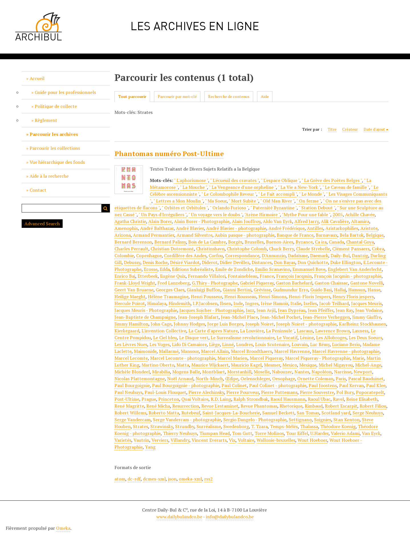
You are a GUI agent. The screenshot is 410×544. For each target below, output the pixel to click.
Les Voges (159, 344)
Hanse (374, 290)
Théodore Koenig (338, 426)
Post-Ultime (126, 399)
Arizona (122, 235)
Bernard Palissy (170, 242)
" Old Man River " (277, 201)
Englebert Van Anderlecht (355, 269)
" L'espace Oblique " (280, 180)
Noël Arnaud (180, 378)
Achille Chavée (360, 214)
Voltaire (246, 440)
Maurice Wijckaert (210, 365)
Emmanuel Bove (308, 269)
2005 (338, 214)
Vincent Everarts (209, 440)
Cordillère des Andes (185, 255)
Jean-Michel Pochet (280, 317)
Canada (336, 242)
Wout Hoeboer (312, 440)
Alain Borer (160, 221)
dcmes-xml (154, 479)
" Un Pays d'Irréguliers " (162, 214)
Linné (228, 344)
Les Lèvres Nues (130, 344)
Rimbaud (314, 406)
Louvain (300, 344)
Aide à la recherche (49, 176)
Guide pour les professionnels (65, 92)
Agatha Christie (130, 221)
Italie (295, 303)
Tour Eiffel (297, 433)
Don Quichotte (313, 262)
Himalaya (156, 303)
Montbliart (213, 372)
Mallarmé (169, 351)
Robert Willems (130, 413)
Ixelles (310, 303)
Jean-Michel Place (239, 317)
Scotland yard (335, 413)
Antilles (315, 228)
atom (119, 479)
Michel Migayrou (336, 365)
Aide (265, 96)
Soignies (322, 419)
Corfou (216, 255)
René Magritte (129, 406)
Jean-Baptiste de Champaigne (145, 317)
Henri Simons (272, 296)
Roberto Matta (164, 413)
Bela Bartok (352, 235)
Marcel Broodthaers (251, 351)
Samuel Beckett (278, 413)
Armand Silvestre (194, 235)
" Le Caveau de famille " (345, 187)
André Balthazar (157, 228)
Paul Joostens (323, 385)
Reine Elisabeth (362, 399)
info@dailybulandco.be (230, 517)
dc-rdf (134, 479)
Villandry (180, 440)
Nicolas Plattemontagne (139, 378)
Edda (165, 269)
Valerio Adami (345, 433)
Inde (238, 303)
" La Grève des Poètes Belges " (332, 180)
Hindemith (179, 303)
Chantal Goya (360, 242)
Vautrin (141, 440)
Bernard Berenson (133, 242)
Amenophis (126, 228)
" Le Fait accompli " (277, 194)
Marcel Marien (232, 358)
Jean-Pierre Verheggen (326, 317)
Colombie (124, 255)
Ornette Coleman (315, 378)
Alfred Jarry (306, 221)
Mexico (289, 365)
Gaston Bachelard (294, 283)
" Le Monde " (311, 194)
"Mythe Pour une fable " (306, 214)
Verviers (159, 440)
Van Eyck (371, 433)
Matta (183, 365)
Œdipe (231, 378)
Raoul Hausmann (288, 399)
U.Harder (319, 433)
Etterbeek (148, 276)
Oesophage (283, 378)
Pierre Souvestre (317, 392)
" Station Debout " (317, 207)
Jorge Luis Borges (225, 324)
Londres (244, 344)
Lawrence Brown (332, 331)
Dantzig (360, 255)
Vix (232, 440)
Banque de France (295, 235)
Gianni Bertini (237, 290)
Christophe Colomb (247, 249)
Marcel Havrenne (292, 351)
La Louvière (252, 331)
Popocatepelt (370, 392)
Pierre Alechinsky (206, 392)
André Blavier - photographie (236, 228)
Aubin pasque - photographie (244, 235)
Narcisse (342, 372)
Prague (149, 399)
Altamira (360, 221)
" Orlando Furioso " (229, 207)
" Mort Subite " (243, 201)
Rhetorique (291, 406)
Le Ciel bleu (165, 337)
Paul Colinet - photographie (277, 385)
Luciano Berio (346, 344)
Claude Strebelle (313, 249)
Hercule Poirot (129, 303)
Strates (140, 426)
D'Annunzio (274, 255)
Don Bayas (284, 262)
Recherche (105, 208)
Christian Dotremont (172, 249)
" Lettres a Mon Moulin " (178, 201)
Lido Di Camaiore (189, 344)
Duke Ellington (345, 262)
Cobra (378, 249)
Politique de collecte (56, 106)
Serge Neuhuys (367, 413)
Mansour (190, 351)
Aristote (369, 228)
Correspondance (242, 255)
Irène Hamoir (274, 303)
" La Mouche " (193, 187)
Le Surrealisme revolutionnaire (242, 337)
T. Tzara (259, 426)
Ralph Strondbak (250, 399)
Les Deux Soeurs (365, 337)
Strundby (184, 426)
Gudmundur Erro (290, 290)
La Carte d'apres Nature (213, 331)
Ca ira (321, 242)
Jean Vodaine (368, 310)
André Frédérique (286, 228)
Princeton (168, 399)
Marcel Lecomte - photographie (182, 358)
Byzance (304, 242)
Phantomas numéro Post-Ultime (169, 153)
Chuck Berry (281, 249)
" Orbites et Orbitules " (185, 207)
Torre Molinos (269, 433)
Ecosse (150, 269)
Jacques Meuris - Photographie (145, 310)
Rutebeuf (190, 413)
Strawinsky (161, 426)
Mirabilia (161, 372)
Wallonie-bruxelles (276, 440)
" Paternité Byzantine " (273, 207)
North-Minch (209, 378)
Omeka (63, 528)
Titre (332, 129)
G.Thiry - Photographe (215, 283)
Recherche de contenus (228, 96)
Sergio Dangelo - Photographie (254, 419)
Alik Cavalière (335, 221)
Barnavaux (326, 235)
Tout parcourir (132, 96)
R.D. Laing (221, 399)
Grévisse (262, 290)
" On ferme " (308, 201)
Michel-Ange (368, 365)
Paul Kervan (351, 385)
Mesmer (272, 365)
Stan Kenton (346, 419)
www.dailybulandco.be (179, 517)
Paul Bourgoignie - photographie (185, 385)
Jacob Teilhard (334, 303)
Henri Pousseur (206, 296)
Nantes (301, 372)
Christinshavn (210, 249)
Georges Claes (170, 290)
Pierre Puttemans (279, 392)
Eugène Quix (173, 276)
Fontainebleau (242, 276)
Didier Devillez (234, 262)
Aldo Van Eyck (277, 221)
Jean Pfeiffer (320, 310)
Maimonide (145, 351)
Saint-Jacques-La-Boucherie (231, 413)
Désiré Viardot (185, 262)
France (267, 276)
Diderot (210, 262)
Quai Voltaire (194, 399)
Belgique (375, 235)
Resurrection (185, 406)
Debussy (132, 262)
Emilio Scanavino (272, 269)
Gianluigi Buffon (203, 290)
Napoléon (321, 372)
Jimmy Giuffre (366, 317)
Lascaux (305, 331)
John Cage (161, 324)
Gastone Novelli (366, 283)
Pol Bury (345, 392)
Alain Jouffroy (246, 221)
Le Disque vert (193, 337)
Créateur (350, 129)
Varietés (122, 440)
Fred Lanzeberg (173, 283)
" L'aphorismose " (191, 180)
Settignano (300, 419)
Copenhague (149, 255)
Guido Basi (321, 290)
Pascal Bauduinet (366, 378)
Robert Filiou (373, 406)
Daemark (319, 255)
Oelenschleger (255, 378)
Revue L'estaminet (219, 406)
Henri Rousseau (240, 296)
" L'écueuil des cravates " (234, 180)
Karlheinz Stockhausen (362, 324)
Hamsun (356, 290)
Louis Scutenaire (272, 344)
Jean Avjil (266, 310)
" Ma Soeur (216, 201)
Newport (363, 372)
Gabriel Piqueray (257, 283)
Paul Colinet (234, 385)
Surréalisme (208, 426)
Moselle (262, 372)
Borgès (235, 242)
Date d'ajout (374, 129)
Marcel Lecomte (131, 358)
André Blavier (190, 228)
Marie (358, 358)
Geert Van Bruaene (133, 290)
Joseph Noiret (259, 324)
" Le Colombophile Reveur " (228, 194)
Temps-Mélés (284, 426)
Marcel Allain (215, 351)
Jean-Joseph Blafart (198, 317)
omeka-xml (190, 479)
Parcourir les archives (54, 134)
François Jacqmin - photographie (348, 276)
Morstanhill (239, 372)
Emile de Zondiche (234, 269)
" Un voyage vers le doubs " (215, 214)
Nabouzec (282, 372)
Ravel (338, 399)
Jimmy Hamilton (131, 324)
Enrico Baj (124, 276)
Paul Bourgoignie (132, 385)
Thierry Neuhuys (180, 433)
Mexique (307, 365)
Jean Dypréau (292, 310)
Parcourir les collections (55, 148)
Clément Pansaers (351, 249)
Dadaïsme (298, 255)
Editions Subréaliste (192, 269)
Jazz (250, 310)
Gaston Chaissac (331, 283)
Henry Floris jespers (353, 296)
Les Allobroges (331, 337)
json (172, 479)
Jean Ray (344, 310)
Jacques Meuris (366, 303)
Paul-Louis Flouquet (165, 392)
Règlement (46, 120)
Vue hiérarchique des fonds (57, 162)
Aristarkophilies (341, 228)
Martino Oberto (158, 365)
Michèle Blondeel (132, 372)
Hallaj (340, 290)
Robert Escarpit (341, 406)
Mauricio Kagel (246, 365)
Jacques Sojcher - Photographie (211, 310)
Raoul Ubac (319, 399)
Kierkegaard (126, 331)
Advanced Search (42, 223)
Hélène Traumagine (168, 296)
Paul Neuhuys (128, 392)
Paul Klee (376, 385)
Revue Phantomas (259, 406)
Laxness (360, 331)
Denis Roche (155, 262)
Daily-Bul (340, 255)
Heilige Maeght (129, 296)
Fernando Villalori (207, 276)
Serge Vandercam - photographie (187, 419)
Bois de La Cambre (207, 242)
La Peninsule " (280, 331)
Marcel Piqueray (266, 358)
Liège (214, 344)
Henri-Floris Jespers (309, 296)
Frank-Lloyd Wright (134, 283)
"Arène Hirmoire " (262, 214)
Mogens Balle (186, 372)
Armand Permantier (153, 235)
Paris (341, 378)
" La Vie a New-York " (299, 187)
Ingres (252, 303)
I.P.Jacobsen (205, 303)
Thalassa (309, 426)
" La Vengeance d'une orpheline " (242, 187)
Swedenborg (236, 426)
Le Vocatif (287, 337)
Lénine (307, 337)
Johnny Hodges (189, 324)
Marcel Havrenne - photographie (346, 351)
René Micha (158, 406)
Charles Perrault (131, 249)
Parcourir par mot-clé (177, 96)
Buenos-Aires (279, 242)
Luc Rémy (320, 344)
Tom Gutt (242, 433)
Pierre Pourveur (242, 392)
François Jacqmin (294, 276)
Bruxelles (254, 242)
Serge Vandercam (132, 419)
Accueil (37, 78)
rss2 (208, 479)
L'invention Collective (164, 331)
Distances (262, 262)
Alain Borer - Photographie (201, 221)
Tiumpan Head (214, 433)
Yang (150, 447)
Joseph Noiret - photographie (306, 324)
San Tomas (308, 413)
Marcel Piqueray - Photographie (317, 358)
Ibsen (225, 303)
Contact (38, 190)
